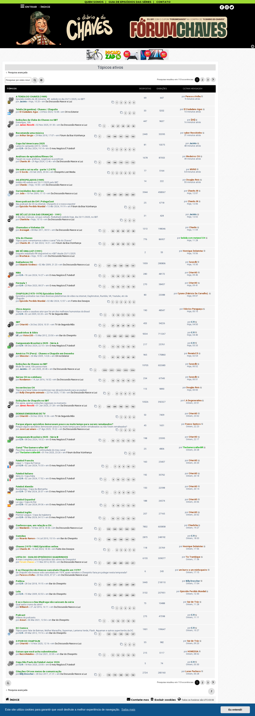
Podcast (20, 615)
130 (127, 266)
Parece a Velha (193, 96)
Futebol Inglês (24, 512)
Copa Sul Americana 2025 (30, 143)
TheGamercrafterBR (29, 452)
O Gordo (23, 172)
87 (128, 231)
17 (123, 276)
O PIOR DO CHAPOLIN (28, 641)
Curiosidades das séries (30, 191)
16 (118, 276)
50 (123, 244)
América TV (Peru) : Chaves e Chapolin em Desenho (45, 353)
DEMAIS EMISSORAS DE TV (30, 413)
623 (133, 336)
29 (128, 126)
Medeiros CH (193, 156)
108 (108, 162)
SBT (18, 322)
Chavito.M (24, 161)
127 (108, 266)
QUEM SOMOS (94, 2)
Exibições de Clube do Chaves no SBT (37, 120)
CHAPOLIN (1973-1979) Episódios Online (39, 293)
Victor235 (28, 335)
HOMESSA (193, 651)
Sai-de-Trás (193, 602)
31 (133, 325)
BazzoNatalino (26, 654)
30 (133, 126)
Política (20, 581)
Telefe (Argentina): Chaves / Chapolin (37, 109)
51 (128, 244)
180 (121, 675)
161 (121, 136)
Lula (18, 591)
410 (127, 563)
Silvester (24, 356)
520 (114, 529)
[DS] (193, 120)
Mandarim (24, 528)
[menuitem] (163, 699)
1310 (105, 370)
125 (121, 634)
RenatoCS (193, 353)
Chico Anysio (23, 309)
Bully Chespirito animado (31, 392)
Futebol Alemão (24, 486)
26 (113, 126)
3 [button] (207, 79)
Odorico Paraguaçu (192, 309)
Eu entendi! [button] (235, 709)
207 (121, 595)
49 (118, 244)
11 (123, 315)
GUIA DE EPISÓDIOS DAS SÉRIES (130, 2)
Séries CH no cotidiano (28, 377)
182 (133, 675)
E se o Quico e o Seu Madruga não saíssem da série (45, 602)
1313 (126, 370)
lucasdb (193, 262)
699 (114, 406)
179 (114, 675)
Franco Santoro (193, 424)
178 (108, 675)
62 (118, 357)
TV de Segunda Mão (58, 314)
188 (108, 539)
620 (114, 336)
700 (121, 406)
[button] (213, 79)
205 (108, 595)
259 (108, 194)
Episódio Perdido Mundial (32, 206)
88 (133, 231)
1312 (118, 370)
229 (127, 584)
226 (108, 584)
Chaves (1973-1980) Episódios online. (37, 546)
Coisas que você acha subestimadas (36, 651)
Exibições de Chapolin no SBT (32, 400)
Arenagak (24, 230)
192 (133, 539)
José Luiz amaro (27, 429)
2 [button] (202, 79)
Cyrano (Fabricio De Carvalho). (193, 293)
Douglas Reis (193, 180)
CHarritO (193, 272)
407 (108, 563)
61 (113, 357)
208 (127, 595)
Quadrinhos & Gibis (27, 332)
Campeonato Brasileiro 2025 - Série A (37, 343)
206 (114, 595)
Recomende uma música (30, 133)
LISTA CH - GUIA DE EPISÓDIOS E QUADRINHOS (42, 557)
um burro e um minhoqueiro (193, 570)
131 (133, 266)
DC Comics (22, 628)
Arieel (22, 620)
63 (123, 357)
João (22, 193)
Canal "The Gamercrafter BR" (32, 447)
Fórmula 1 (21, 283)
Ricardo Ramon (27, 538)
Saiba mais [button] (128, 709)
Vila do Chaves (24, 238)
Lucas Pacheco (193, 671)
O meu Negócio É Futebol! (62, 148)
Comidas (21, 536)
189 (114, 539)
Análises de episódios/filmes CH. (34, 156)
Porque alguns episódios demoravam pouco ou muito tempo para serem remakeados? (64, 424)
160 (114, 136)
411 (133, 563)
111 (127, 162)
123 (108, 634)
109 (114, 162)
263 (133, 194)
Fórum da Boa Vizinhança (72, 135)
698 (108, 406)
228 (121, 584)
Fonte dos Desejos (80, 301)
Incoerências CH (25, 387)
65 (133, 357)
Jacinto (23, 101)
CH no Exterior (72, 112)
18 (128, 276)
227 (114, 584)
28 (123, 126)
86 (123, 231)
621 (121, 336)
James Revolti (26, 125)
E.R (21, 148)
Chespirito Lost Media (64, 172)
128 (114, 266)
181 (127, 675)
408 (114, 563)
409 (121, 563)
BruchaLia (24, 256)
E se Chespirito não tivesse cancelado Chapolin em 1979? (48, 570)
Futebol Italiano (24, 473)
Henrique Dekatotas (193, 251)
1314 (132, 370)
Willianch (23, 607)
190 (121, 539)
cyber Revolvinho (193, 133)
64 (128, 357)
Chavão (23, 185)
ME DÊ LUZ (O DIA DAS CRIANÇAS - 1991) (38, 214)
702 (133, 406)
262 (127, 194)
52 (133, 244)
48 (113, 244)
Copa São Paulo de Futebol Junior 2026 (38, 662)
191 (127, 539)
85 (118, 231)
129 (121, 266)
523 (133, 529)
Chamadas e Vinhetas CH (30, 227)
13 (133, 315)
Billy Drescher (193, 581)
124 (114, 634)
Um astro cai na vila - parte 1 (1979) (36, 169)
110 (121, 162)
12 (128, 315)
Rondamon (24, 379)
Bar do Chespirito (67, 335)
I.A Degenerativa (192, 400)
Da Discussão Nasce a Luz (59, 101)
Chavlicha (24, 219)
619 (108, 336)
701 (127, 406)
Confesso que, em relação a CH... (34, 525)
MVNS (193, 169)
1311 (112, 370)
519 (108, 529)
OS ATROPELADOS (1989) (30, 180)
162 (127, 136)
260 (114, 194)
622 (127, 336)
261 (121, 194)
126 (127, 634)
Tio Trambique (193, 557)
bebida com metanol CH (193, 238)
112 (133, 162)
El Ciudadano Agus (28, 112)
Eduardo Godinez (28, 264)
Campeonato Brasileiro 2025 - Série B (37, 437)
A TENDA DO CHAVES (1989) (31, 96)
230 (133, 584)
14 (128, 347)
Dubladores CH (24, 262)
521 (121, 529)
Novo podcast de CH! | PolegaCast (35, 201)
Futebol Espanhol (25, 499)
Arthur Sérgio (26, 135)
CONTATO (163, 2)
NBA (18, 272)
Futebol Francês (25, 460)
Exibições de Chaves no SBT (31, 364)
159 (108, 136)
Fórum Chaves (26, 562)
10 (118, 315)
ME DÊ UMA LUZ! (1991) (29, 251)
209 (133, 595)
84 (113, 231)
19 (133, 276)
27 (118, 126)
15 (113, 276)
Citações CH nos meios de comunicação (38, 671)
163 (133, 136)
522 (127, 529)
